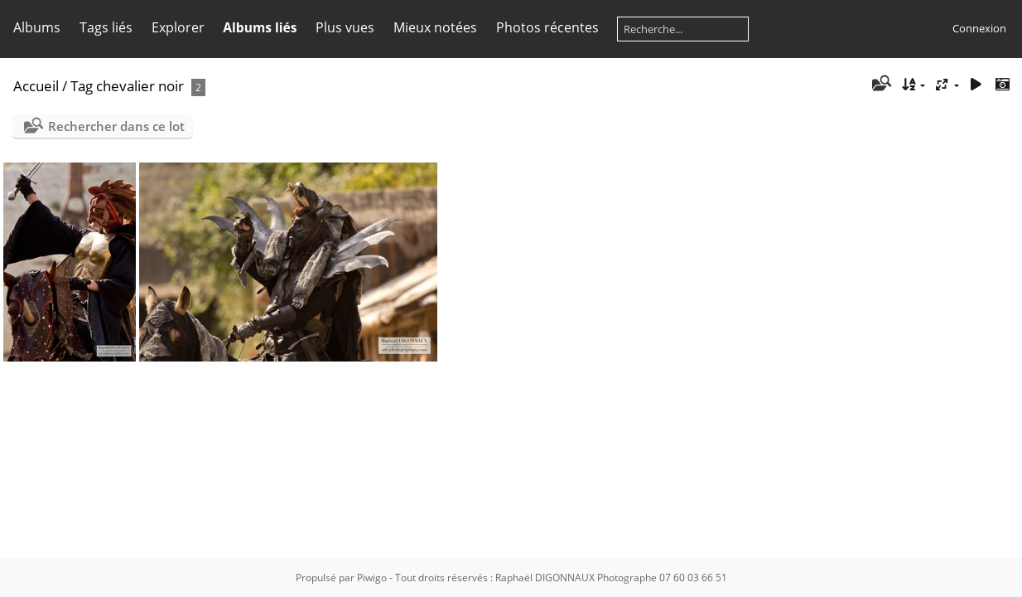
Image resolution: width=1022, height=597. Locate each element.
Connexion (979, 28)
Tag (81, 85)
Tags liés (106, 27)
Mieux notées (435, 27)
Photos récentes (547, 27)
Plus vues (345, 27)
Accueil (36, 85)
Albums (36, 27)
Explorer (178, 27)
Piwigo (372, 577)
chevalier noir (140, 85)
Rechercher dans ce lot (116, 126)
